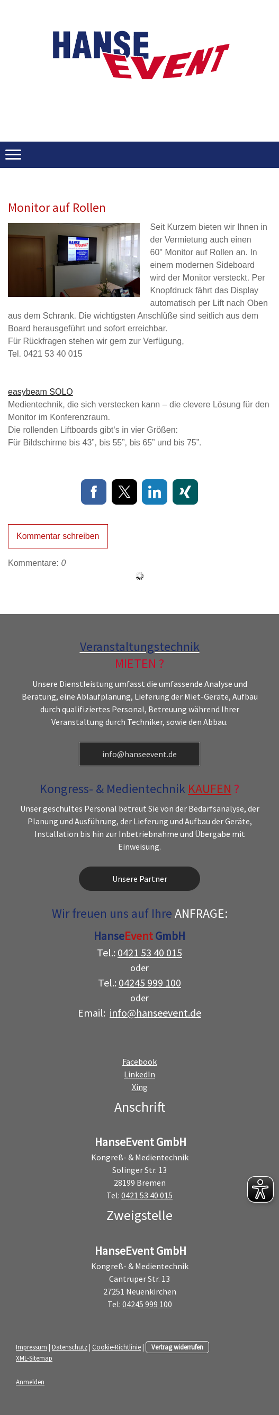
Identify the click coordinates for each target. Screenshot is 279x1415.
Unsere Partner (139, 878)
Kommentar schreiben (58, 536)
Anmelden (30, 1381)
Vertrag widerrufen (177, 1347)
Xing (140, 1087)
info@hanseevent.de (139, 754)
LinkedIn (139, 1074)
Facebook (139, 1061)
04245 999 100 (150, 982)
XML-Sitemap (34, 1358)
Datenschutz (69, 1347)
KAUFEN (209, 788)
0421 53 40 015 (150, 952)
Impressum (31, 1347)
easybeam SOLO (40, 391)
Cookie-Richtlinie (116, 1347)
